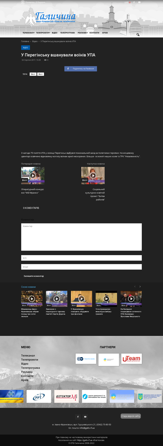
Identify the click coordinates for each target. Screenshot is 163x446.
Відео (25, 47)
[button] (138, 35)
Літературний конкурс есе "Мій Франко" (32, 191)
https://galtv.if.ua (84, 440)
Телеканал (29, 32)
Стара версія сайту (130, 416)
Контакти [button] (94, 32)
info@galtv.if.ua (87, 427)
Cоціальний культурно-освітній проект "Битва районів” (95, 194)
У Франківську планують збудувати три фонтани (80, 311)
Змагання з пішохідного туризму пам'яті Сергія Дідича (55, 311)
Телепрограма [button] (67, 32)
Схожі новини (28, 287)
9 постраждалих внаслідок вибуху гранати (103, 311)
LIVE (127, 2)
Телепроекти (43, 32)
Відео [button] (54, 32)
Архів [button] (105, 32)
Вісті (33, 74)
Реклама (83, 32)
